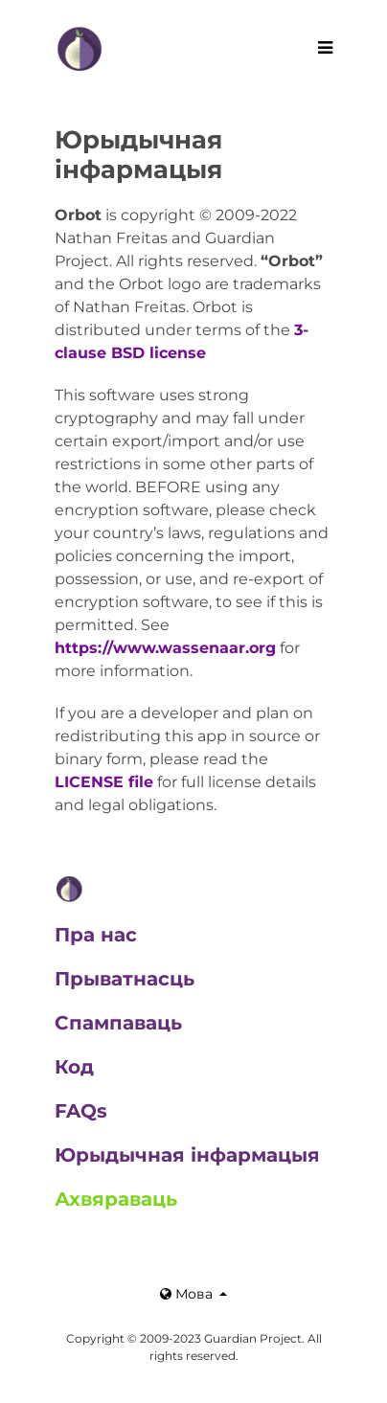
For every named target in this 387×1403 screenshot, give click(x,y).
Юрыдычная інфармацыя (187, 1154)
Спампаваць (118, 1022)
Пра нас (96, 934)
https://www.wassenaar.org (165, 648)
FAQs (81, 1110)
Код (74, 1066)
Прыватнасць (124, 978)
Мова (188, 1293)
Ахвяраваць (116, 1199)
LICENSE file (104, 782)
